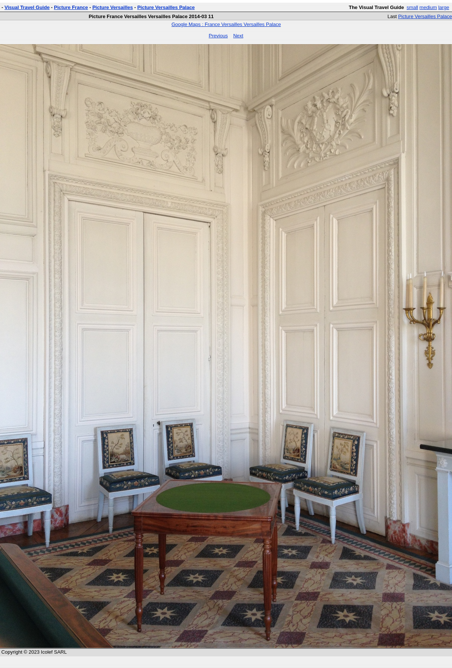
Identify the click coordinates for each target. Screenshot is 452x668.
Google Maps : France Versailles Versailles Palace (226, 24)
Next (238, 35)
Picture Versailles (112, 7)
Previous (218, 35)
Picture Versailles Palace (166, 7)
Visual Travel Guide (27, 7)
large (443, 7)
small (412, 7)
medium (428, 7)
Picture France (71, 7)
